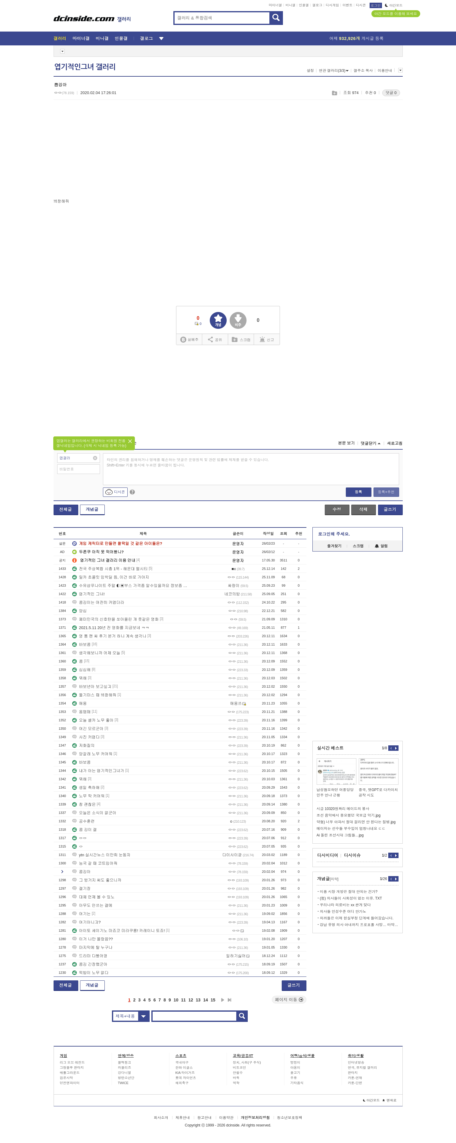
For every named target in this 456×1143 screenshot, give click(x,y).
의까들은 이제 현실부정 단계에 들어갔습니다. (357, 918)
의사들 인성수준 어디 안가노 (343, 911)
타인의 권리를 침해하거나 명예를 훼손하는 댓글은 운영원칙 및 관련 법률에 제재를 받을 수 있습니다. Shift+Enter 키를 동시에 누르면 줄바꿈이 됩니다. (188, 462)
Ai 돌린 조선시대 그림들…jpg (340, 835)
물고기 (295, 1072)
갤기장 (81, 888)
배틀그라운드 (70, 1072)
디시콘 (361, 5)
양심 (79, 611)
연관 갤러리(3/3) (334, 71)
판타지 (353, 1072)
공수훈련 (83, 821)
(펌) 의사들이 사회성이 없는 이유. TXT (351, 898)
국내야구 (182, 1062)
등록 (358, 492)
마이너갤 (275, 5)
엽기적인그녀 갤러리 (85, 67)
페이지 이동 (289, 999)
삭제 (363, 509)
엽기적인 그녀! (88, 594)
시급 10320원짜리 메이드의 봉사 (343, 809)
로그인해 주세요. (334, 534)
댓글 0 (391, 92)
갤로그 (317, 5)
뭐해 (79, 678)
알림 (381, 546)
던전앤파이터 (70, 1083)
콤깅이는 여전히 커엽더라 (98, 602)
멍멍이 (295, 1062)
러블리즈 (124, 1067)
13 (198, 1000)
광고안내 (204, 1118)
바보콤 (81, 644)
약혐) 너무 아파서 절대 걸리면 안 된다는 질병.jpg (356, 822)
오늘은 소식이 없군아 (94, 813)
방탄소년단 (126, 1078)
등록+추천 (386, 492)
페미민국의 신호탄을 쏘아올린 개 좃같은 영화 (115, 619)
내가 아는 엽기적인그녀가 (98, 771)
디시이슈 (352, 855)
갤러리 (60, 38)
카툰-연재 (355, 1078)
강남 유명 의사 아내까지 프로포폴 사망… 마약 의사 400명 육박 (359, 925)
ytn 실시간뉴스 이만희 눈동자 (101, 855)
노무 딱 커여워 (88, 796)
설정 (310, 71)
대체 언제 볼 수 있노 (93, 897)
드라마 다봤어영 (89, 956)
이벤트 (347, 5)
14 (205, 1000)
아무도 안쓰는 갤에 (92, 905)
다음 (223, 1000)
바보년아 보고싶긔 (91, 686)
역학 (236, 1083)
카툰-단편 (355, 1083)
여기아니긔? (86, 922)
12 (190, 1000)
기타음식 (297, 1083)
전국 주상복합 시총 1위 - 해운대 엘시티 (109, 569)
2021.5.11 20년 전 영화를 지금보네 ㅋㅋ (110, 627)
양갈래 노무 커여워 (92, 754)
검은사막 (66, 1078)
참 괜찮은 (84, 804)
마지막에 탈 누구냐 (92, 947)
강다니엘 (124, 1072)
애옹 (79, 703)
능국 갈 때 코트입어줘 (94, 863)
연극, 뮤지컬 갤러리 (362, 1067)
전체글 (65, 509)
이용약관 (226, 1118)
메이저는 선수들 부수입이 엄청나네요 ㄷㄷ (351, 829)
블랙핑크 (124, 1062)
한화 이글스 (184, 1067)
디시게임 (332, 5)
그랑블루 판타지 (72, 1067)
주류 (293, 1078)
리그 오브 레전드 (72, 1062)
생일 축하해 (86, 787)
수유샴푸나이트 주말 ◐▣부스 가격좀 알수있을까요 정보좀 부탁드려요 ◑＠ (130, 585)
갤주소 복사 (363, 71)
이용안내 (385, 71)
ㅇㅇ (79, 838)
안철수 (238, 1072)
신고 (267, 339)
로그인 (376, 5)
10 (176, 1000)
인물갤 (304, 5)
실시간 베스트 (330, 748)
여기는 (81, 914)
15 (213, 1000)
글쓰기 (390, 509)
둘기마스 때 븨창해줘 (94, 695)
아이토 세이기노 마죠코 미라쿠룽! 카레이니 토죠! (118, 930)
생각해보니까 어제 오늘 (96, 653)
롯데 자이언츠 (185, 1078)
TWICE (123, 1083)
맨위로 (390, 1100)
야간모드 (394, 5)
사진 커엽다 (86, 737)
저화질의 (83, 745)
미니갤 (290, 5)
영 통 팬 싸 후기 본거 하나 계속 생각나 (109, 636)
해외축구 (182, 1083)
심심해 (81, 670)
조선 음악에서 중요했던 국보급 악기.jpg (349, 815)
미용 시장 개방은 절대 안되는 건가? (348, 892)
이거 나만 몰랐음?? (92, 939)
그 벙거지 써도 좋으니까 (96, 880)
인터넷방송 (356, 1062)
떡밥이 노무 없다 (90, 972)
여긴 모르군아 (88, 728)
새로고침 (395, 443)
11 (183, 1000)
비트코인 (239, 1067)
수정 (337, 509)
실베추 (189, 339)
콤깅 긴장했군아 (89, 964)
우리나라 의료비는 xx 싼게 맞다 (345, 905)
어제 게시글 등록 (357, 38)
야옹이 (295, 1067)
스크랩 (334, 93)
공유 (215, 339)
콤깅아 (81, 871)
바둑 (236, 1078)
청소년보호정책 (289, 1118)
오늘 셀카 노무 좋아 (92, 720)
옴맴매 (81, 712)
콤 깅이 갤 (84, 829)
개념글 (92, 509)
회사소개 (161, 1118)
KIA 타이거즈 (185, 1072)
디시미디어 (327, 855)
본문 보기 (346, 443)
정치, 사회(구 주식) (247, 1062)
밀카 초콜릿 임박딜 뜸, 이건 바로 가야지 (110, 577)
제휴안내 (182, 1118)
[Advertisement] (104, 150)
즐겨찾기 (334, 546)
